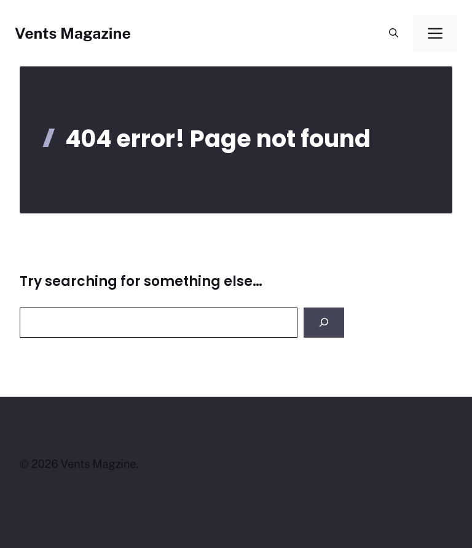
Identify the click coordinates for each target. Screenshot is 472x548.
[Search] (324, 323)
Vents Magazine (73, 33)
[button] (393, 33)
